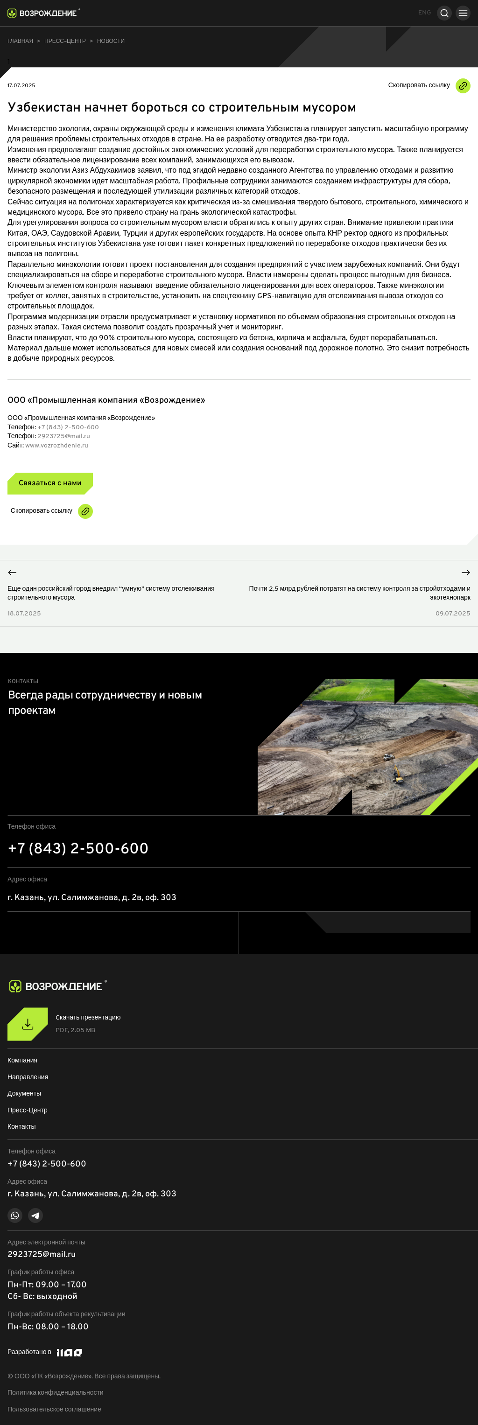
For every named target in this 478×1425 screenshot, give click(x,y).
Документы (24, 1093)
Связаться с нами (50, 483)
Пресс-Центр (27, 1110)
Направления (27, 1077)
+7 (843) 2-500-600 (68, 427)
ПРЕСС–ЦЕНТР (65, 41)
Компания (22, 1060)
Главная (20, 41)
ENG (424, 12)
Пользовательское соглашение (54, 1409)
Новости (111, 41)
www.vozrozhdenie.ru (56, 445)
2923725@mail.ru (63, 436)
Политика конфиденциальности (55, 1393)
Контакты (21, 1127)
